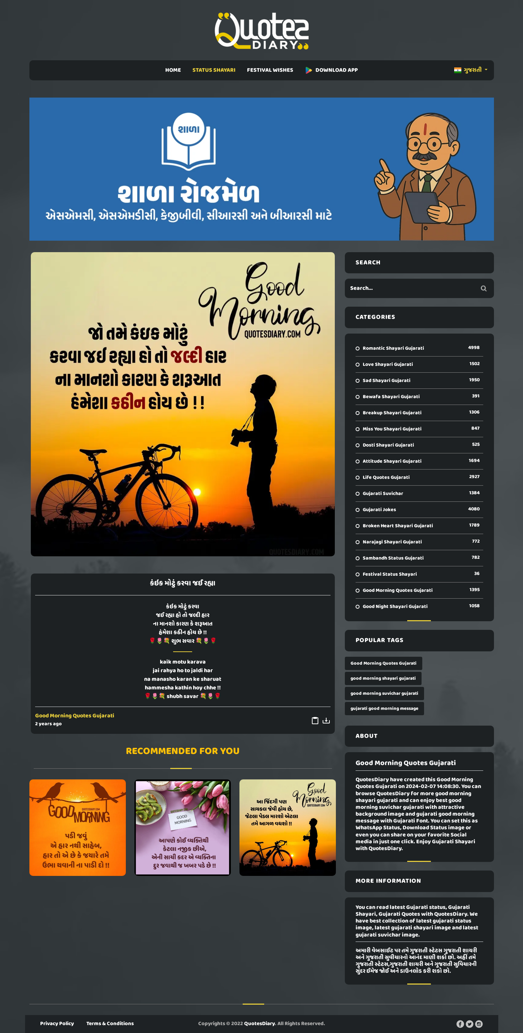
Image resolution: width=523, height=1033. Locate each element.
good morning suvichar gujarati (384, 693)
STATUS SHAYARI (214, 70)
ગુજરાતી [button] (468, 70)
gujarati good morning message (384, 708)
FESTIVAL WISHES (270, 70)
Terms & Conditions (110, 1023)
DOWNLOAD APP (331, 70)
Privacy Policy (57, 1023)
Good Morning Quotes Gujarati (74, 716)
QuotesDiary (259, 1023)
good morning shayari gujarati (383, 678)
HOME (173, 70)
